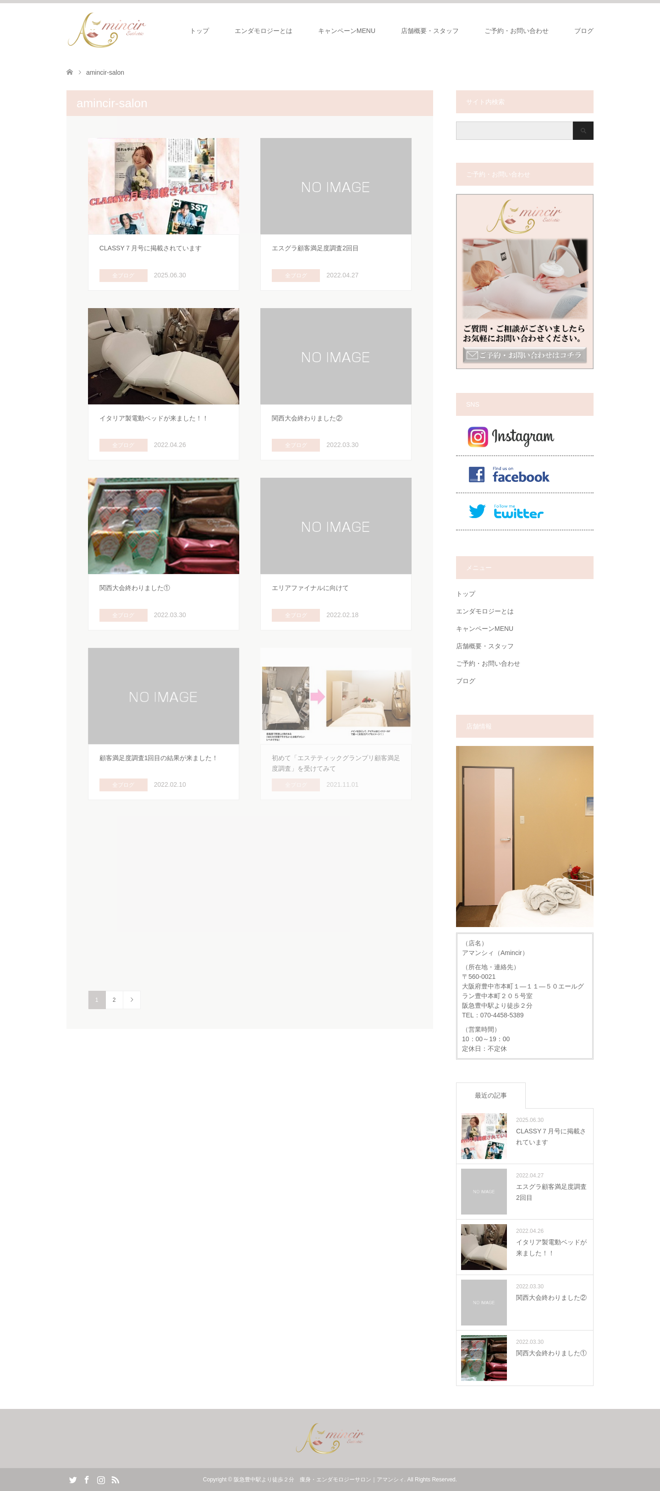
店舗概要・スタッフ (430, 30)
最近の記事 (491, 1095)
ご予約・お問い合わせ (516, 30)
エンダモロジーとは (263, 30)
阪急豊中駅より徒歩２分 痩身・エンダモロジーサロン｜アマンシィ (319, 1479)
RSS (115, 1479)
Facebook (86, 1479)
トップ (199, 30)
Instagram (100, 1479)
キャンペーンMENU (346, 30)
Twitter (72, 1479)
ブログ (584, 30)
